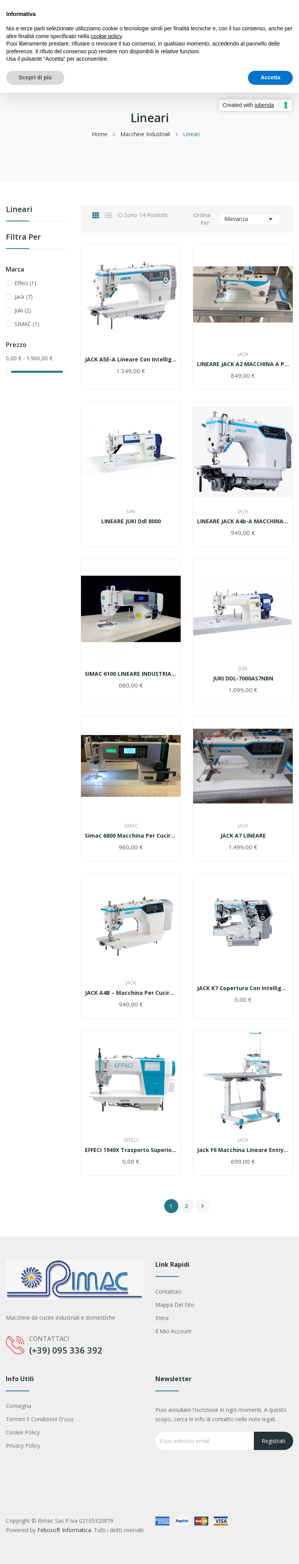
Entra (162, 1318)
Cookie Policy (23, 1432)
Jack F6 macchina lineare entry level (243, 1150)
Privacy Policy (23, 1445)
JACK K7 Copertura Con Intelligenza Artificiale (243, 988)
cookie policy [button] (106, 36)
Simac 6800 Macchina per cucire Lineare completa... (131, 835)
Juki (22, 310)
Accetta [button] (270, 77)
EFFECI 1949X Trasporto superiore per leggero (131, 1150)
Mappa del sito (174, 1304)
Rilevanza (250, 219)
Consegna (18, 1406)
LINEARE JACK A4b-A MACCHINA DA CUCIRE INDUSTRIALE (243, 521)
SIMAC (26, 324)
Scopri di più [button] (35, 77)
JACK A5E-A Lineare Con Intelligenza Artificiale (131, 359)
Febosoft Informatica (64, 1530)
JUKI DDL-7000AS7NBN (243, 678)
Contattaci (168, 1291)
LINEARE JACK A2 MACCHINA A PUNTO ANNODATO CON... (243, 364)
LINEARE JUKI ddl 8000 (131, 521)
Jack (23, 296)
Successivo (202, 1206)
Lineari (19, 209)
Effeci (25, 283)
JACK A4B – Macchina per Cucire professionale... (131, 992)
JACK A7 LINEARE (243, 835)
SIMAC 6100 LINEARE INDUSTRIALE (131, 673)
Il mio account (173, 1331)
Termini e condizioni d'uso (40, 1419)
